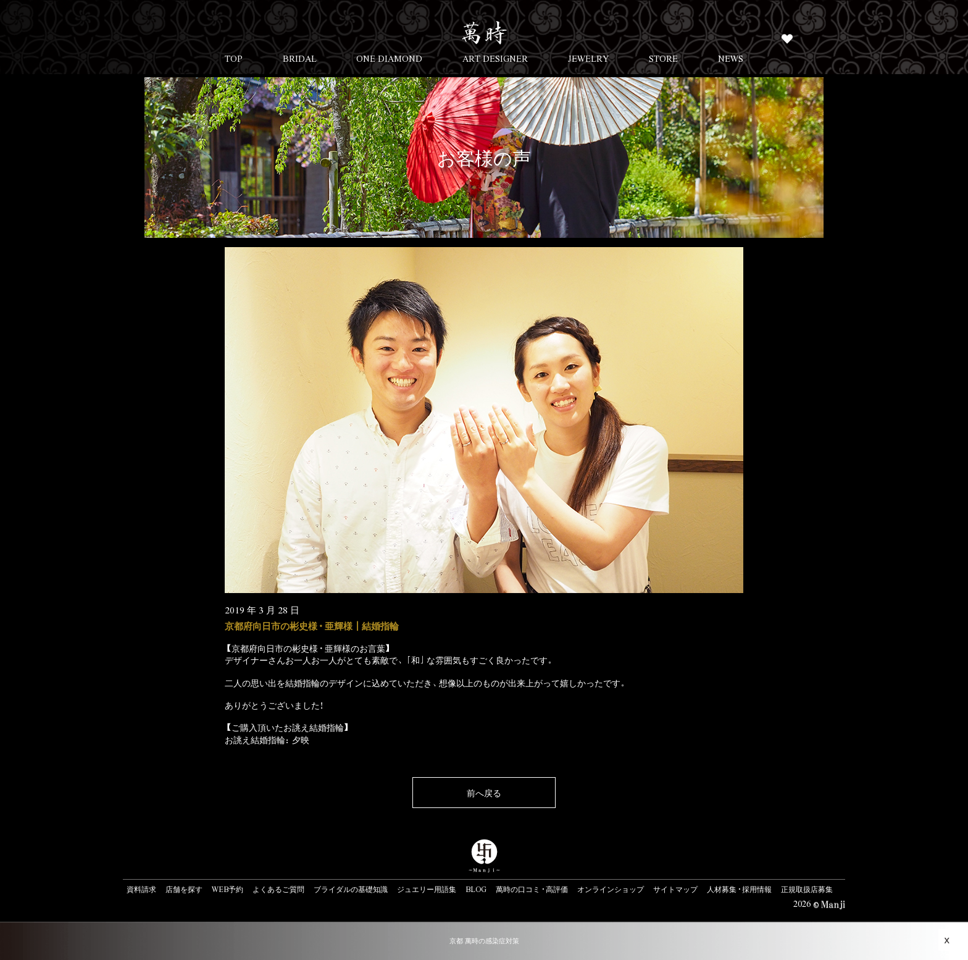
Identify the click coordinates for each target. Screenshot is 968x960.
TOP (234, 58)
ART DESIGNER (495, 58)
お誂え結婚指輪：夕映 (267, 739)
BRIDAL (300, 58)
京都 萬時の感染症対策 (484, 940)
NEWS (730, 58)
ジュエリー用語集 (426, 889)
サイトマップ (675, 889)
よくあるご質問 (278, 889)
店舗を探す (183, 889)
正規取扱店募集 (807, 889)
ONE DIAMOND (389, 58)
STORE (663, 58)
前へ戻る (484, 792)
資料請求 (141, 889)
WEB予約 (227, 889)
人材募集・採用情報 (739, 889)
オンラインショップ (610, 889)
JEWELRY (588, 58)
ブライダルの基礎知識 (351, 889)
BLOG (475, 889)
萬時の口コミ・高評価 (532, 889)
